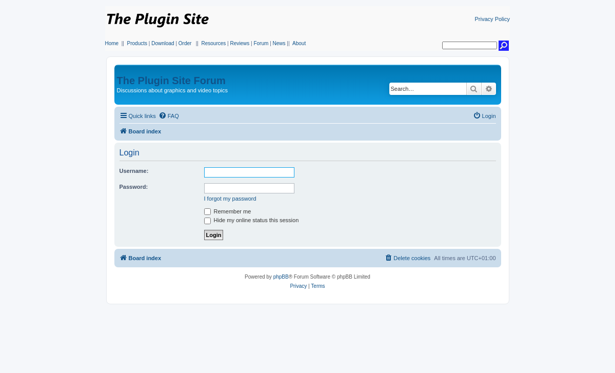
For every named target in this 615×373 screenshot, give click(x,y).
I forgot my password (230, 198)
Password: (134, 187)
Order (185, 43)
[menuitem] (168, 116)
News (279, 43)
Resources (213, 43)
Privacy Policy (492, 19)
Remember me (227, 211)
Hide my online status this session (251, 220)
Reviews (239, 43)
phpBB (281, 277)
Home (112, 43)
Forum (260, 43)
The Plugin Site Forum (171, 80)
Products (137, 43)
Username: (134, 171)
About (299, 43)
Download (162, 43)
